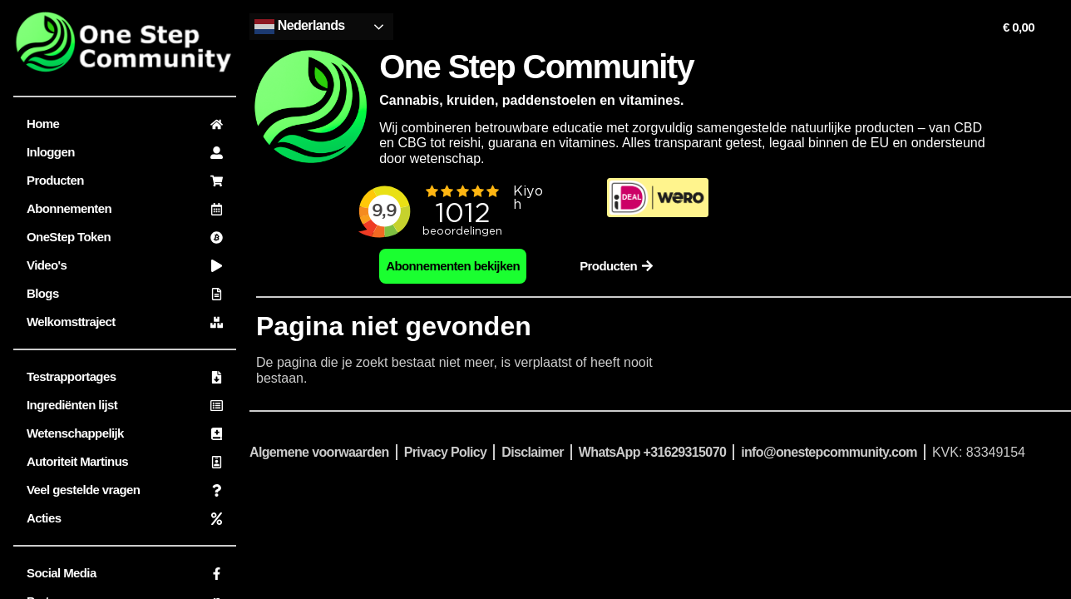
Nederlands (299, 27)
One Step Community (536, 66)
